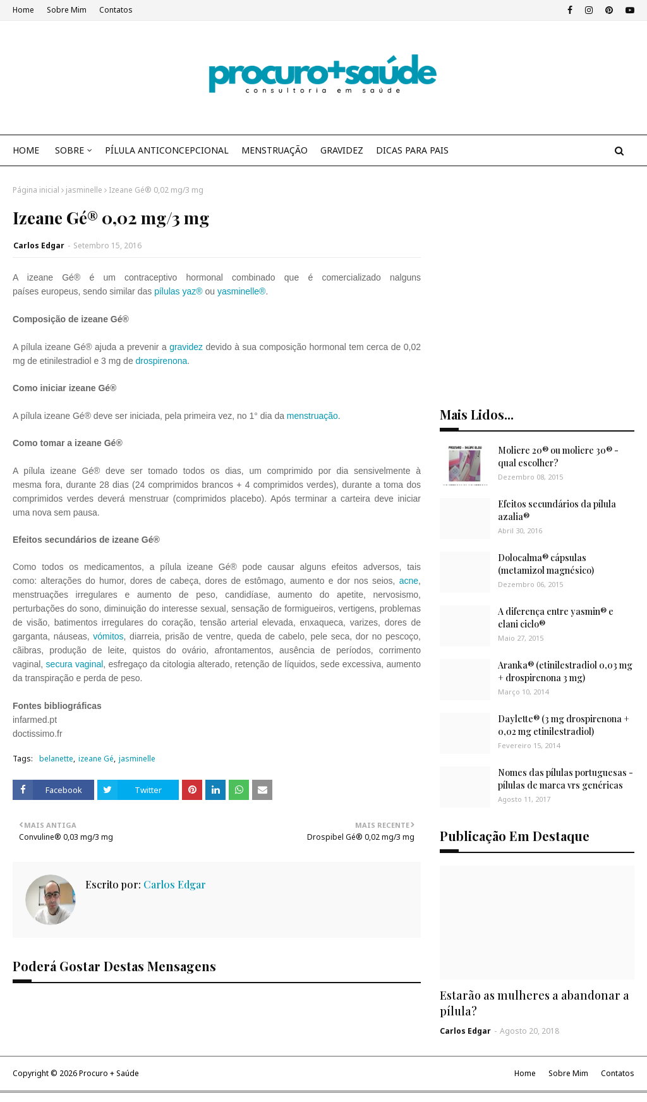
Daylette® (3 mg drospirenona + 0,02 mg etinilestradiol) (563, 725)
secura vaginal (75, 664)
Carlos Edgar (38, 245)
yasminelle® (241, 291)
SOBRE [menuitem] (69, 150)
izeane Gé (96, 758)
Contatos (116, 9)
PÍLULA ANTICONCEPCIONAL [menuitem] (167, 150)
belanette (56, 758)
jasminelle (84, 190)
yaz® (192, 291)
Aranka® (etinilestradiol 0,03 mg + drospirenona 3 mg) (565, 671)
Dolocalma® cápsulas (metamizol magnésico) (546, 564)
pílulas (166, 291)
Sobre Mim (67, 9)
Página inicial (36, 190)
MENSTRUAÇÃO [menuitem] (274, 150)
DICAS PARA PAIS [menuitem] (412, 150)
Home (23, 9)
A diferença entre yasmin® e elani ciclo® (556, 617)
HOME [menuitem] (26, 150)
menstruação (312, 416)
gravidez (186, 347)
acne (408, 581)
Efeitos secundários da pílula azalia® (557, 510)
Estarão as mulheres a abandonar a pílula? (534, 1003)
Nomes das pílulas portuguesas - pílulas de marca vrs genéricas (565, 778)
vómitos (108, 636)
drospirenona (162, 361)
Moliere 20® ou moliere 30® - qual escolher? (558, 456)
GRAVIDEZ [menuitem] (341, 150)
